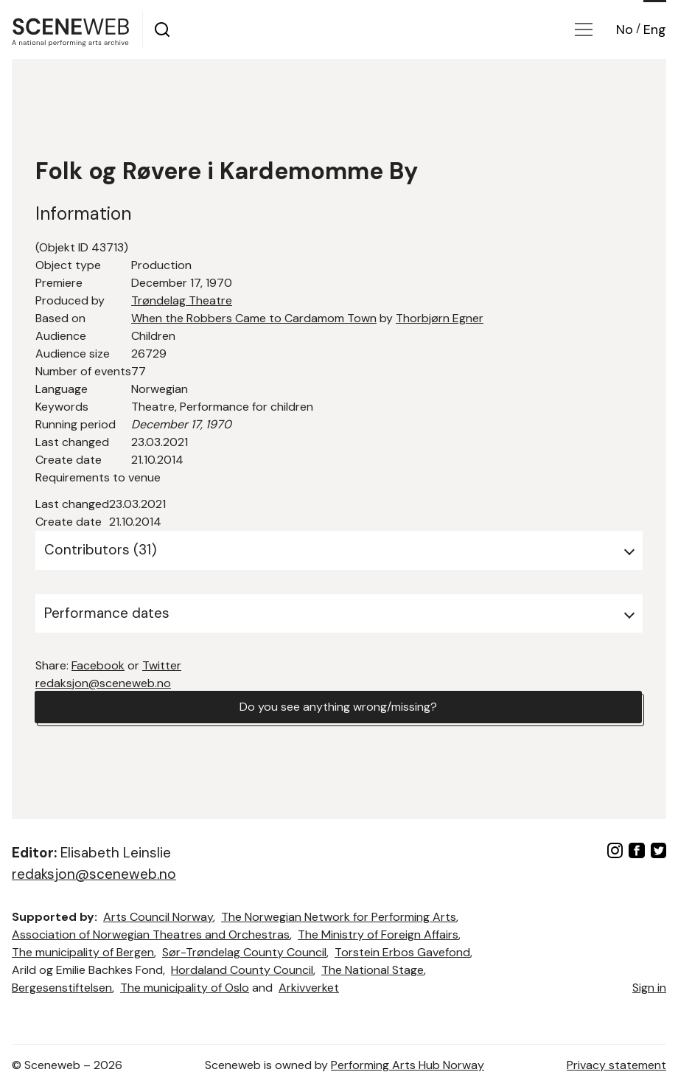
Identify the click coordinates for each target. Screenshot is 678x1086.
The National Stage (372, 970)
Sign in (649, 987)
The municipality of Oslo (184, 987)
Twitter (161, 665)
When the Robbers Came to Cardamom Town (254, 318)
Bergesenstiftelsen (62, 987)
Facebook (98, 665)
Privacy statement (616, 1065)
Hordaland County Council (242, 970)
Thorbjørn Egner (439, 318)
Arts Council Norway (158, 917)
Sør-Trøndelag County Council (244, 952)
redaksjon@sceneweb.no (103, 683)
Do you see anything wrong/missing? (338, 706)
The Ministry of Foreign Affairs (378, 934)
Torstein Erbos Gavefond (402, 952)
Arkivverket (309, 987)
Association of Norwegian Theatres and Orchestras (151, 934)
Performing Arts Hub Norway (407, 1065)
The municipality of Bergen (83, 952)
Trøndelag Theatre (181, 300)
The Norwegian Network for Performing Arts (338, 917)
